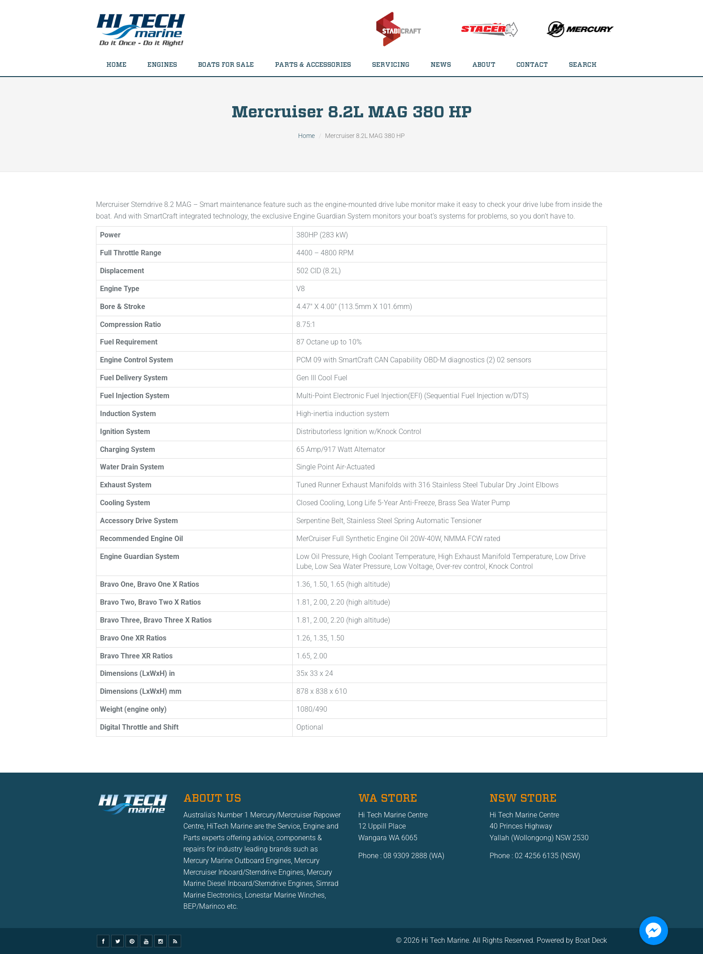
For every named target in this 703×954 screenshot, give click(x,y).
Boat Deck (591, 940)
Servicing (390, 65)
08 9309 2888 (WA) (413, 855)
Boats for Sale (226, 65)
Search (583, 65)
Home (116, 65)
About (483, 65)
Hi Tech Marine (445, 940)
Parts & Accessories (313, 65)
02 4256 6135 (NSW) (547, 855)
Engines (162, 65)
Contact (532, 65)
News (440, 65)
